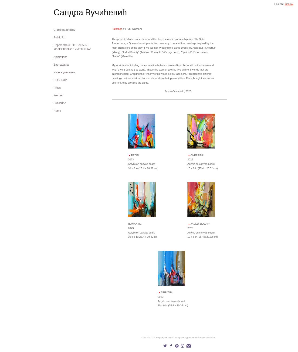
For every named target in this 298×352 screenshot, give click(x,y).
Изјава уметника (64, 72)
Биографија (61, 64)
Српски (289, 4)
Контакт (59, 95)
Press (57, 87)
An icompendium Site (205, 337)
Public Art (59, 37)
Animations (60, 57)
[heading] (65, 13)
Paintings (117, 28)
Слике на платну (64, 29)
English (278, 4)
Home (57, 110)
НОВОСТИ (60, 80)
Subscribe (60, 103)
